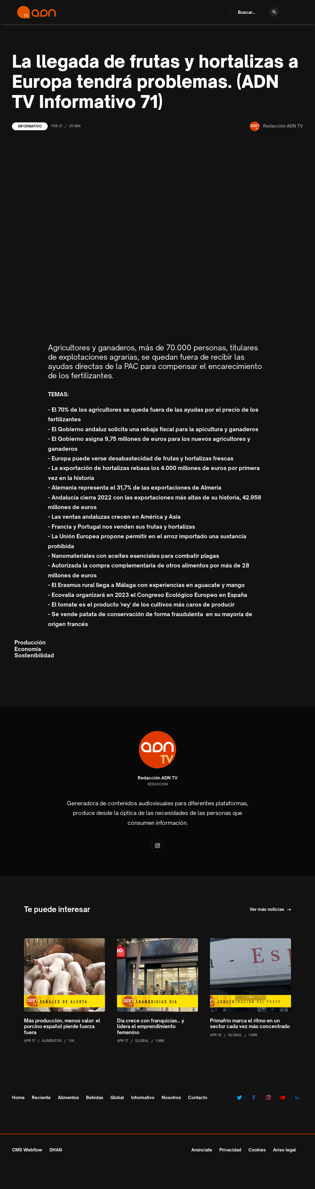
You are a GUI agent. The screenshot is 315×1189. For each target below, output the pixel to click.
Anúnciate (201, 1149)
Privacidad (230, 1149)
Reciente (41, 1097)
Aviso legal (284, 1149)
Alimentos (68, 1097)
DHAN (56, 1149)
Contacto (197, 1097)
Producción (30, 642)
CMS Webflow (27, 1149)
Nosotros (171, 1097)
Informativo (30, 126)
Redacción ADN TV (158, 778)
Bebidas (94, 1097)
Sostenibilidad (34, 655)
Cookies (257, 1149)
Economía (27, 649)
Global (117, 1097)
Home (18, 1097)
